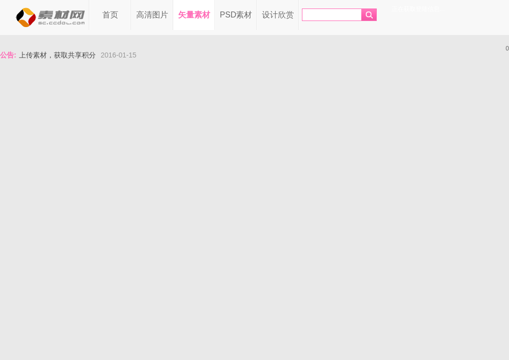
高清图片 (152, 14)
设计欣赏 (278, 14)
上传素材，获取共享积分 (57, 55)
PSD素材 (236, 14)
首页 (110, 14)
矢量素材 (194, 14)
